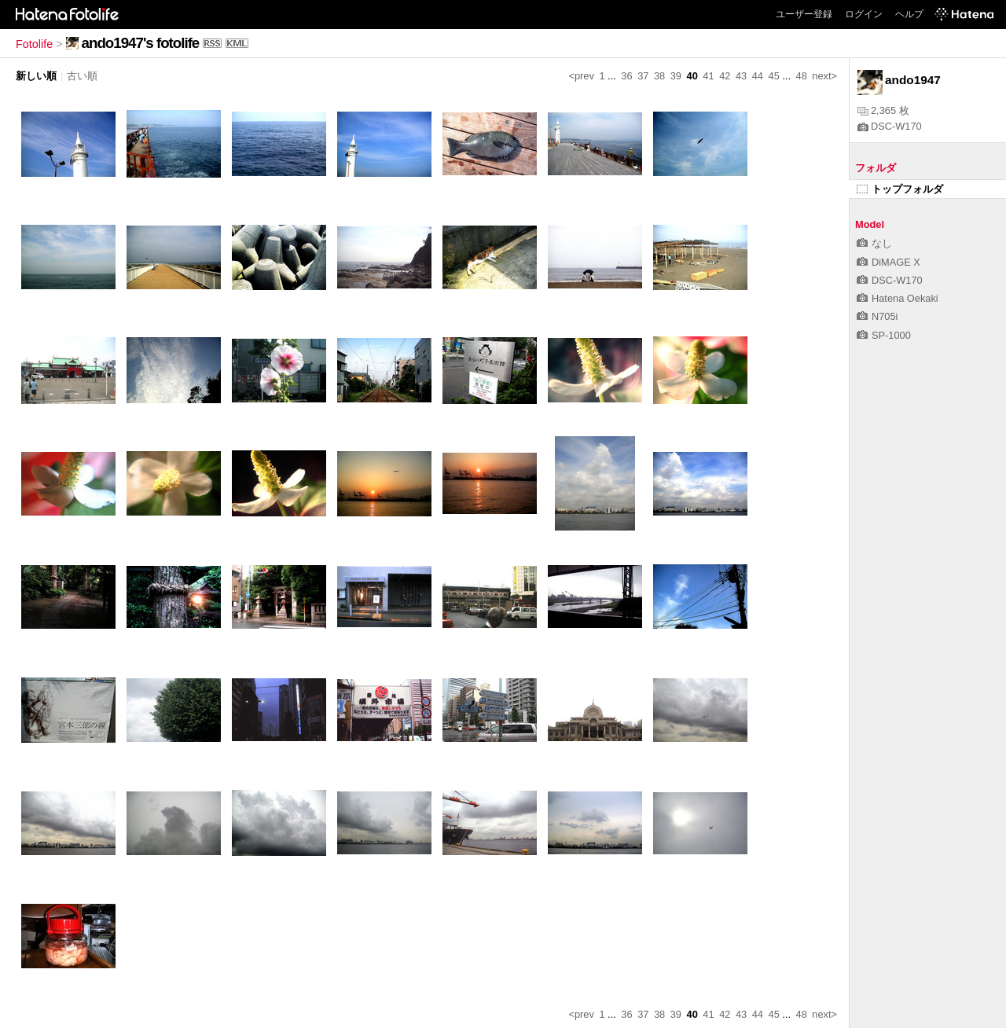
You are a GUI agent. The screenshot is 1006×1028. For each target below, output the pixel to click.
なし (874, 243)
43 (741, 76)
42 (724, 76)
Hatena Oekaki (897, 298)
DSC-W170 (889, 126)
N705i (877, 316)
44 (757, 76)
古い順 (82, 76)
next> (824, 76)
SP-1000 (884, 335)
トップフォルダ (900, 189)
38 (659, 76)
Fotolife (34, 44)
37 (642, 76)
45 (774, 76)
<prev (581, 76)
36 (626, 76)
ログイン (864, 14)
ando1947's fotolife (141, 43)
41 (708, 76)
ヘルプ (909, 14)
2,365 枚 (883, 110)
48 (801, 76)
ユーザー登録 (804, 14)
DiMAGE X (888, 262)
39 (675, 76)
